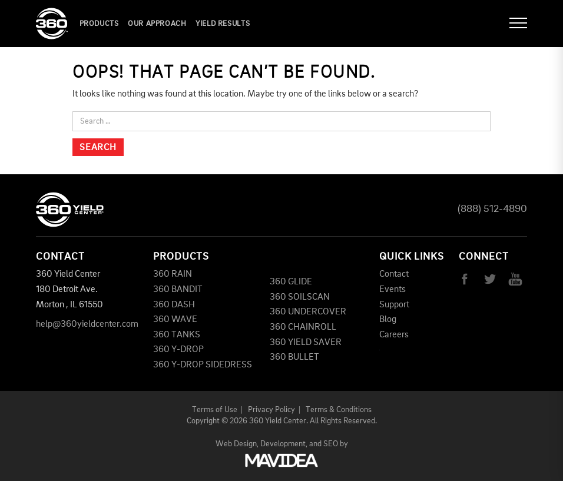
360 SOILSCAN (300, 297)
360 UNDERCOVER (308, 312)
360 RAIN (172, 274)
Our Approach (157, 24)
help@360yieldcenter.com (87, 324)
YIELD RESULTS (223, 24)
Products (99, 24)
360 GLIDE (291, 282)
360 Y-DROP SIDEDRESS (202, 365)
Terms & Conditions (339, 410)
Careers (394, 335)
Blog (387, 319)
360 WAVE (175, 319)
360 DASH (174, 305)
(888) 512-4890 (492, 209)
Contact (394, 274)
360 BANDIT (178, 289)
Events (392, 289)
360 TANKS (176, 335)
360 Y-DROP (178, 349)
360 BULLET (294, 357)
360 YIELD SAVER (306, 342)
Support (394, 305)
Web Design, (237, 444)
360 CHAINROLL (303, 327)
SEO (330, 444)
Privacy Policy (271, 410)
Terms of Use (214, 410)
